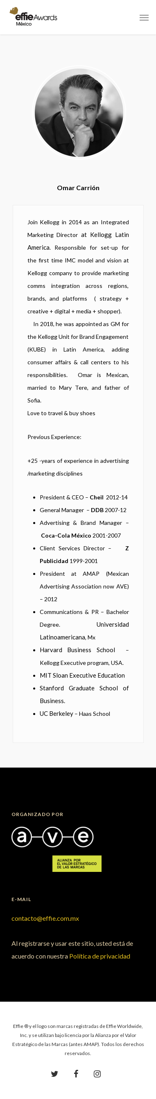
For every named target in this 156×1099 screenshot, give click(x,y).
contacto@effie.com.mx (45, 918)
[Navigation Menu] (144, 17)
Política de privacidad (99, 956)
